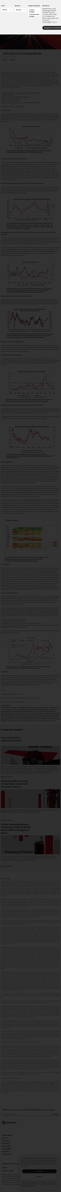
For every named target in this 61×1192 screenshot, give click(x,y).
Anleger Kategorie (34, 5)
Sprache (17, 5)
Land (3, 5)
